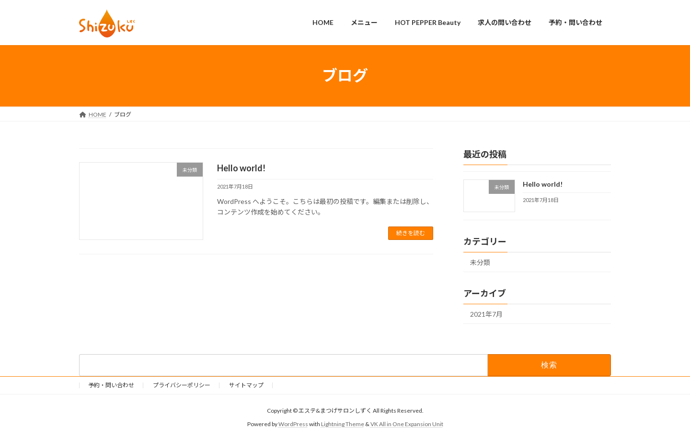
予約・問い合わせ (111, 385)
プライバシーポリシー (181, 385)
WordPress (293, 424)
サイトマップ (246, 385)
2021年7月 (486, 314)
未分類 (480, 262)
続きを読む (410, 233)
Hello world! (241, 168)
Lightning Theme (342, 424)
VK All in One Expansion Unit (406, 424)
